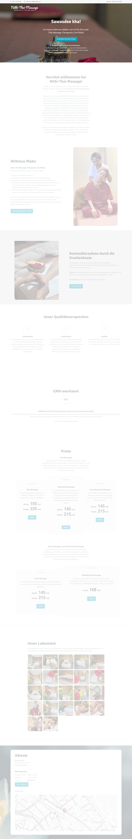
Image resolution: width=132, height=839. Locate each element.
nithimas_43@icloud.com (32, 1)
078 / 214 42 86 (16, 1)
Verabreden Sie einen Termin (66, 39)
